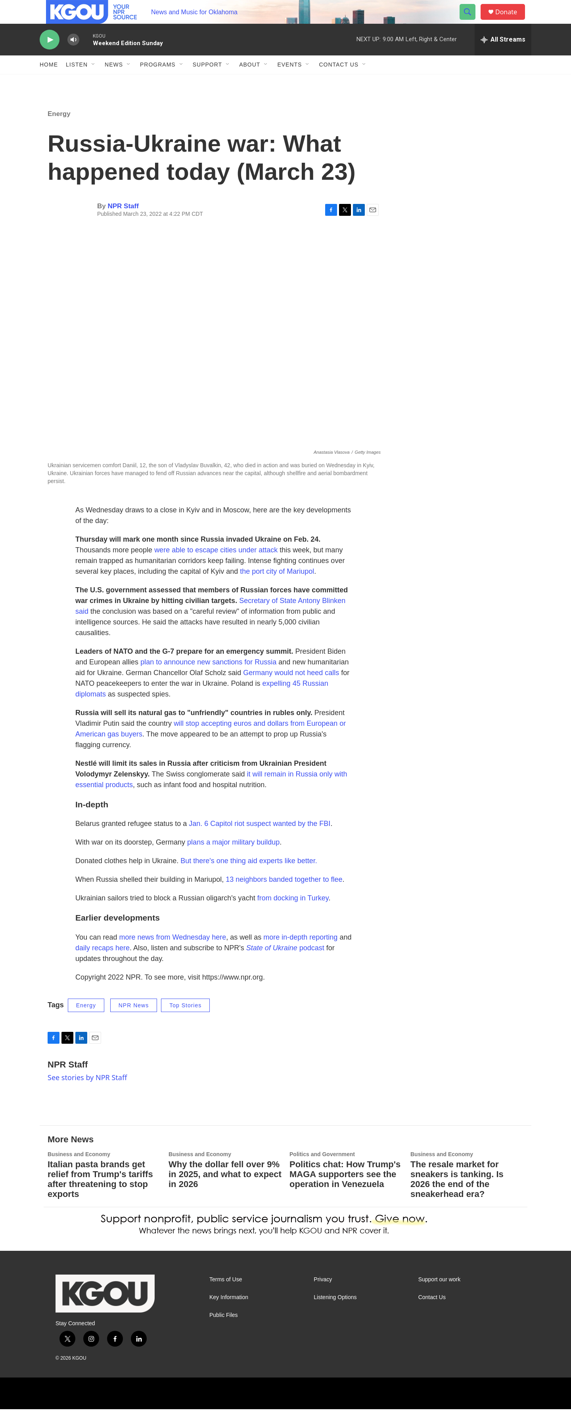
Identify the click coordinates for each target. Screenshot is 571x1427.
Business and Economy (79, 1172)
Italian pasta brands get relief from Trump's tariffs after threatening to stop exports (100, 1197)
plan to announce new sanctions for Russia (208, 680)
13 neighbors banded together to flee (284, 897)
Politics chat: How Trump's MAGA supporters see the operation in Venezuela (344, 1192)
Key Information (228, 1315)
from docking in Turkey (293, 916)
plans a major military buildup (233, 860)
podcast (285, 966)
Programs (158, 82)
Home (49, 82)
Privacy (323, 1297)
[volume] (73, 58)
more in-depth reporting (300, 955)
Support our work (439, 1297)
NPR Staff (122, 224)
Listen (77, 82)
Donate (511, 21)
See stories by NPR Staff (87, 1095)
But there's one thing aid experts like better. (248, 879)
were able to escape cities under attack (216, 568)
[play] (49, 57)
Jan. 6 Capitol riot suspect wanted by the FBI (259, 841)
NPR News (134, 1023)
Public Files (223, 1333)
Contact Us (338, 82)
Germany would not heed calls (291, 690)
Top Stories (185, 1023)
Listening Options (335, 1315)
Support (207, 82)
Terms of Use (225, 1297)
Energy (59, 131)
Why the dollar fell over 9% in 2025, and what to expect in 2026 (225, 1192)
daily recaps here (102, 966)
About (249, 82)
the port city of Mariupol (277, 589)
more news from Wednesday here (172, 955)
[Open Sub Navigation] (93, 82)
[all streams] (503, 57)
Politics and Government (322, 1172)
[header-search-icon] (471, 21)
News (114, 82)
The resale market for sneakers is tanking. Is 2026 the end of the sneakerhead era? (457, 1197)
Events (289, 82)
